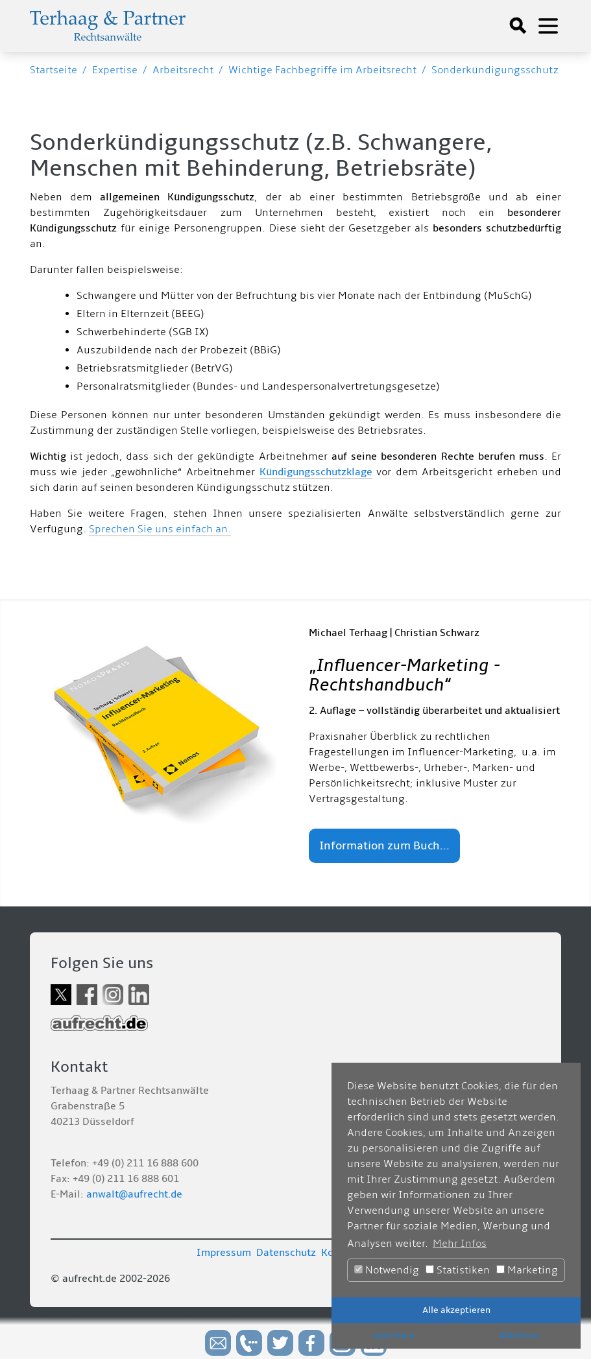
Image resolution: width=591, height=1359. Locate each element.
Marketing (527, 1270)
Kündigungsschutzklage (315, 472)
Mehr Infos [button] (460, 1243)
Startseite (53, 70)
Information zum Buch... (384, 846)
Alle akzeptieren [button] (456, 1310)
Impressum (224, 1252)
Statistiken (458, 1270)
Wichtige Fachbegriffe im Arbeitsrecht (322, 70)
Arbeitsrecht (182, 70)
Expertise (115, 70)
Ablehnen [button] (518, 1335)
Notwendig (386, 1270)
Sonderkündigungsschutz (495, 70)
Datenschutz (286, 1252)
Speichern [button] (394, 1335)
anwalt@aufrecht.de (134, 1194)
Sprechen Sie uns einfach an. (160, 529)
